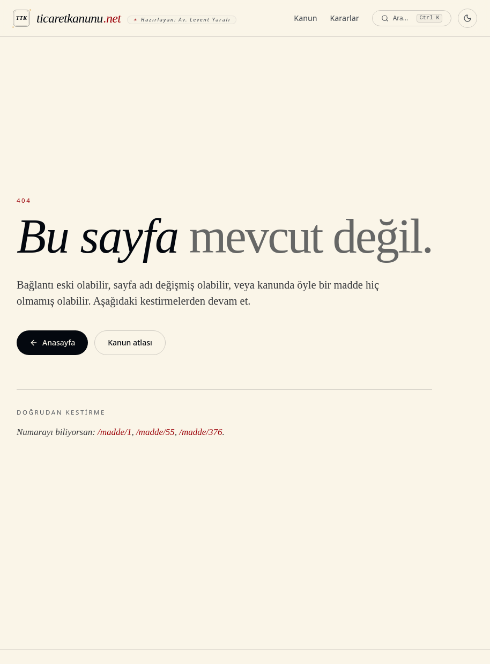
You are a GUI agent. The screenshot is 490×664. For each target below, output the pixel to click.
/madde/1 (114, 432)
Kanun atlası (130, 342)
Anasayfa (52, 342)
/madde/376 (200, 432)
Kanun (305, 18)
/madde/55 (155, 432)
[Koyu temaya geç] (467, 18)
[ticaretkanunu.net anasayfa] (124, 18)
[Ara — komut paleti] (411, 18)
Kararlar (344, 18)
